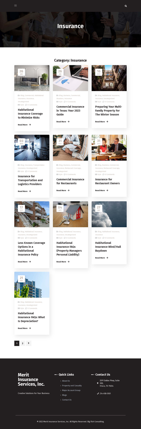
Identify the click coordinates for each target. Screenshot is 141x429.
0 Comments (32, 105)
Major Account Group (71, 390)
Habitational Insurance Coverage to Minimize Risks (30, 113)
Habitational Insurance (110, 95)
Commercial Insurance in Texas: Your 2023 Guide (70, 110)
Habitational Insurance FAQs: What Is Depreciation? (31, 317)
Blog (22, 95)
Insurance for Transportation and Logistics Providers (30, 180)
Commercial (29, 95)
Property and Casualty (72, 385)
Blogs (64, 395)
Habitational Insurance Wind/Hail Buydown (108, 246)
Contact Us (67, 400)
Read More (24, 125)
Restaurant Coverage (73, 168)
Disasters (59, 99)
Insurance (30, 99)
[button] (126, 6)
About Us (66, 381)
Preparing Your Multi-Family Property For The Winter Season (108, 110)
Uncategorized (23, 102)
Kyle (22, 105)
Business (66, 95)
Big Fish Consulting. (95, 421)
